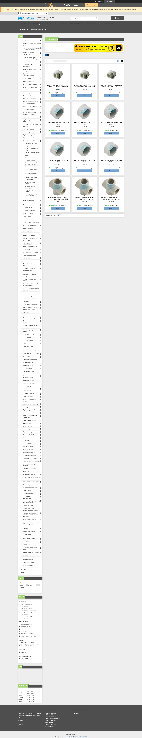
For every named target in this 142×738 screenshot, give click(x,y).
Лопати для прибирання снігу (31, 353)
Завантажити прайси (94, 24)
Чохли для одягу (27, 296)
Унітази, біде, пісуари (29, 531)
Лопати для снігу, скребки (30, 458)
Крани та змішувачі (28, 396)
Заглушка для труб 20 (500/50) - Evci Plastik (58, 123)
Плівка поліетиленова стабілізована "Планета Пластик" (29, 274)
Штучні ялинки (27, 356)
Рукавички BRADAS (28, 435)
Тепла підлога (27, 490)
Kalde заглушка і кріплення (32, 186)
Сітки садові (26, 249)
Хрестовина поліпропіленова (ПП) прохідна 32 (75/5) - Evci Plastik (111, 198)
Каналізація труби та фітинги (31, 117)
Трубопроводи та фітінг (29, 410)
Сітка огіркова (27, 78)
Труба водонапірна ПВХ (29, 135)
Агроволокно (26, 258)
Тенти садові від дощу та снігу (31, 318)
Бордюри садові (27, 437)
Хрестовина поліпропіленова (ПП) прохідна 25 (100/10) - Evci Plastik (85, 198)
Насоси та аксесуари (28, 393)
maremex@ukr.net (25, 626)
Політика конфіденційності (80, 736)
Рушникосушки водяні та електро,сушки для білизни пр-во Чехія (30, 514)
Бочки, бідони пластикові (30, 87)
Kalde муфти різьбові (30, 166)
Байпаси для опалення (29, 231)
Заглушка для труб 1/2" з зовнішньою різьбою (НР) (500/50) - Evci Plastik (58, 85)
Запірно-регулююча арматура (31, 404)
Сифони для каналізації (29, 225)
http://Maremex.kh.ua (26, 624)
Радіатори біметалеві (29, 210)
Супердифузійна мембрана (30, 298)
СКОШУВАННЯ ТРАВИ (29, 539)
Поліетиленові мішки (28, 334)
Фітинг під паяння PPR (29, 140)
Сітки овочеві (26, 315)
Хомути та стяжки (28, 446)
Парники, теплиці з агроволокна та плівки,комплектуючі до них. (30, 244)
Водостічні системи (28, 228)
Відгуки (23, 572)
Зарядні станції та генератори (31, 552)
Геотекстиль (26, 301)
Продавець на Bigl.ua (71, 734)
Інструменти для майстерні (30, 487)
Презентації (24, 29)
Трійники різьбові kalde (31, 177)
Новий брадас (27, 386)
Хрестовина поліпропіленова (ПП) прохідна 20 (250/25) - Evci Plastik (58, 198)
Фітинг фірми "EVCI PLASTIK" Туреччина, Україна (30, 190)
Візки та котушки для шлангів (31, 429)
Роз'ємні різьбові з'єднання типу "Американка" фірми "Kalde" (32, 154)
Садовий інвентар (28, 337)
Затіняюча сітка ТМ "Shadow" (31, 252)
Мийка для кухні (27, 423)
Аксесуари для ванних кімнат (31, 407)
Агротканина (26, 261)
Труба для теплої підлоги (30, 137)
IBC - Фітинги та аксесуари (30, 474)
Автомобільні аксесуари (29, 455)
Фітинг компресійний (28, 132)
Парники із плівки (28, 96)
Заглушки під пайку (30, 146)
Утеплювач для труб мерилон (31, 222)
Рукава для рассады (28, 562)
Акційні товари (25, 24)
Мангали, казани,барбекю (30, 359)
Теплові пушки (27, 544)
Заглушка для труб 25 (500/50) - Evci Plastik (84, 123)
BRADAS (25, 343)
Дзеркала (25, 528)
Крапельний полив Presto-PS (31, 380)
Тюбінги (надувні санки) (29, 350)
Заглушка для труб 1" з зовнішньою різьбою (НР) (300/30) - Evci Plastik (111, 85)
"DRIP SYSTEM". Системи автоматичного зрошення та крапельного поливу (30, 108)
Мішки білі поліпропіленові (30, 304)
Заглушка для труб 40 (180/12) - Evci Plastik (111, 123)
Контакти (63, 24)
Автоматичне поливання (29, 98)
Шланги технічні (27, 426)
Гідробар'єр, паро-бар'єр (29, 255)
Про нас (23, 569)
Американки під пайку (31, 143)
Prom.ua (79, 733)
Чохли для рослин (28, 565)
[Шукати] (96, 18)
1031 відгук (100, 1)
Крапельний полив (28, 365)
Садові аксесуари (28, 340)
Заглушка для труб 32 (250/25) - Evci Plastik (84, 161)
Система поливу (27, 368)
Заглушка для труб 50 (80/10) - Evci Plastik (111, 161)
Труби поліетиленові (28, 129)
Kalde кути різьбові (30, 160)
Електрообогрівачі (28, 213)
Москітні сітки (26, 293)
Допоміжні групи (27, 485)
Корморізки (26, 312)
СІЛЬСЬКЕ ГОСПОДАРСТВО (31, 482)
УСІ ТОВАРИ (25, 40)
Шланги (25, 90)
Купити (58, 95)
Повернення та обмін (38, 29)
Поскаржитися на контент (66, 736)
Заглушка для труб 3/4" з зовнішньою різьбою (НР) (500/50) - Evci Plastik (85, 85)
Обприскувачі (26, 440)
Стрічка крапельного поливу (30, 61)
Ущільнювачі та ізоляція (29, 420)
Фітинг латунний (27, 204)
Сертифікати (109, 24)
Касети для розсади (28, 81)
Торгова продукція (28, 505)
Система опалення (28, 493)
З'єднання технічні (28, 449)
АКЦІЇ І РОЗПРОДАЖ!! (29, 362)
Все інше (25, 555)
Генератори (26, 541)
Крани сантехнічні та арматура (31, 461)
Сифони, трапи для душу (30, 84)
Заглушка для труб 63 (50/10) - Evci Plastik (58, 161)
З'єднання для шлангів (29, 93)
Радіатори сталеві (28, 207)
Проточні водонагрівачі (29, 412)
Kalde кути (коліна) (30, 158)
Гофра (25, 219)
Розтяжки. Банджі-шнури (29, 468)
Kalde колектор (29, 179)
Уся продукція (38, 24)
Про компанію (52, 24)
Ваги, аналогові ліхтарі (29, 383)
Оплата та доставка (77, 24)
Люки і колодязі (27, 216)
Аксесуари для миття (29, 452)
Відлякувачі (26, 471)
